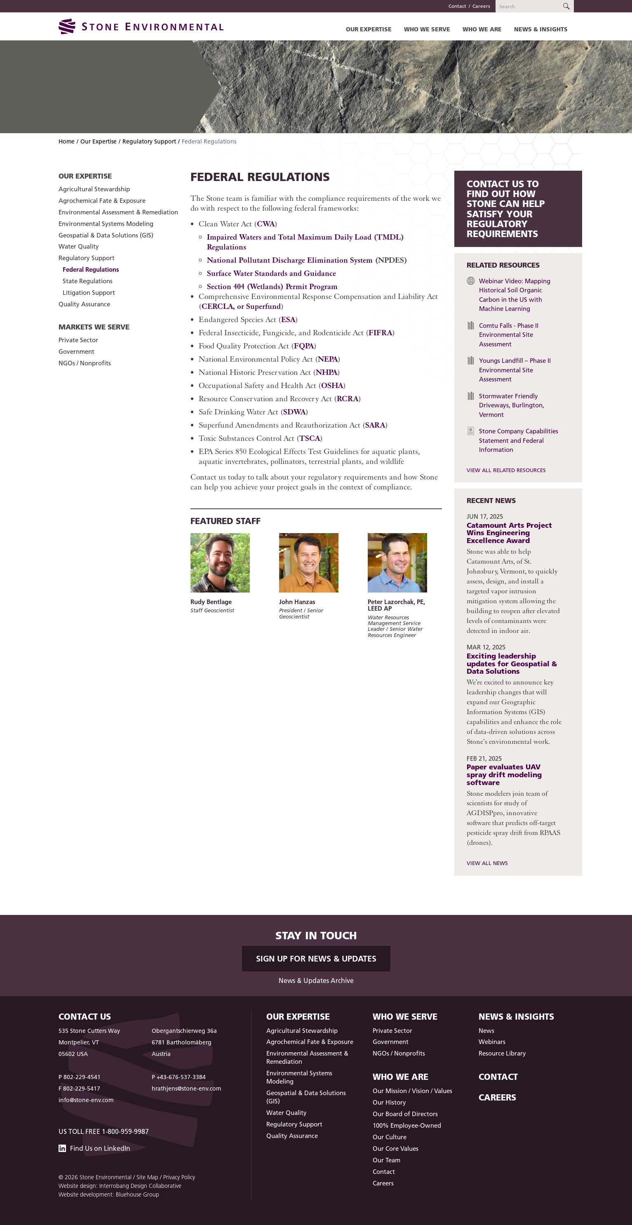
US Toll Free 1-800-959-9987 (104, 1131)
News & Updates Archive (316, 980)
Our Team (386, 1160)
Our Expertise (369, 29)
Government (76, 351)
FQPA (304, 345)
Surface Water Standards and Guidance (271, 273)
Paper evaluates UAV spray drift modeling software (504, 774)
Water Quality (79, 246)
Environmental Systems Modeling (106, 224)
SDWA (294, 411)
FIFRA (380, 332)
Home (67, 141)
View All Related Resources (506, 470)
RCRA (347, 398)
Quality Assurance (84, 304)
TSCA (309, 438)
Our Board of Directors (405, 1114)
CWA (266, 223)
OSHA (332, 385)
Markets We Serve (94, 326)
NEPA (328, 359)
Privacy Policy (179, 1177)
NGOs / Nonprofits (85, 363)
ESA (288, 319)
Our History (389, 1102)
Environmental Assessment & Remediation (118, 212)
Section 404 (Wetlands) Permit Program (272, 286)
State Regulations (88, 281)
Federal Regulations (91, 269)
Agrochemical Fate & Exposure (102, 201)
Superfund (262, 306)
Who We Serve (427, 29)
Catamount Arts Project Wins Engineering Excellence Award (509, 533)
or (240, 306)
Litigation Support (89, 292)
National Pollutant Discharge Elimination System (290, 260)
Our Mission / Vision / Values (412, 1091)
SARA (375, 425)
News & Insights (541, 29)
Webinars (492, 1042)
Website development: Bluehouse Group (109, 1194)
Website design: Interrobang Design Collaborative (120, 1186)
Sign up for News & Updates (316, 959)
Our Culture (389, 1137)
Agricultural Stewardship (94, 189)
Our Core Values (395, 1148)
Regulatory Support (149, 141)
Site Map (147, 1177)
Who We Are (482, 29)
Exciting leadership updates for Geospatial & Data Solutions (512, 663)
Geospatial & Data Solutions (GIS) (106, 235)
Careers (481, 6)
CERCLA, (218, 306)
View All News (487, 863)
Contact (457, 6)
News (486, 1031)
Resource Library (502, 1053)
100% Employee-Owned (407, 1125)
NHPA (326, 372)
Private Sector (78, 340)
